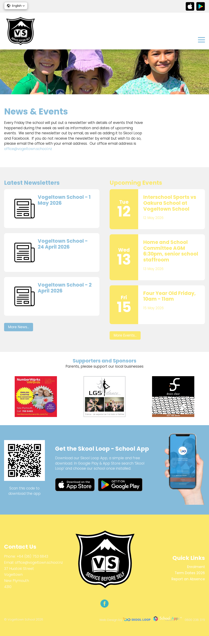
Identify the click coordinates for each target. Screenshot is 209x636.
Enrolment (196, 566)
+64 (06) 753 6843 (32, 556)
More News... (18, 327)
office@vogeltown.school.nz (28, 148)
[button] (16, 6)
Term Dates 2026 (190, 572)
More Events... (125, 335)
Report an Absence (188, 579)
